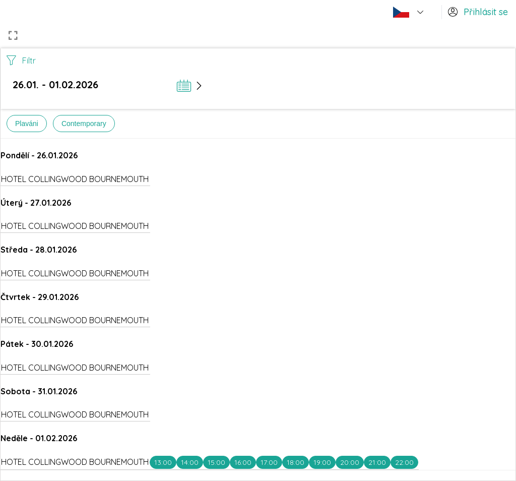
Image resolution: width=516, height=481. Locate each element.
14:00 (190, 462)
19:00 (322, 462)
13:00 (163, 462)
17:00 (269, 462)
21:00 (377, 462)
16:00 (242, 462)
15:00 (216, 462)
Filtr (21, 60)
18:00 (295, 462)
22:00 (404, 462)
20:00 (349, 462)
